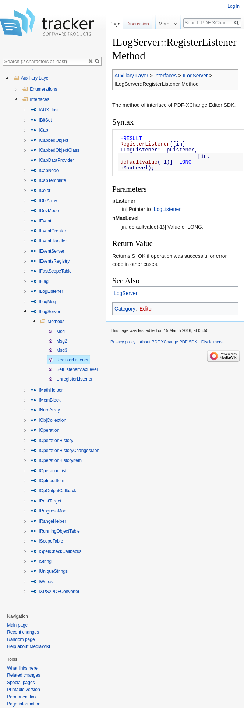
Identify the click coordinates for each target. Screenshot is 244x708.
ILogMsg (43, 301)
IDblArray (44, 200)
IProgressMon (48, 511)
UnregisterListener (70, 379)
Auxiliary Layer (131, 75)
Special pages (21, 682)
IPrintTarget (46, 501)
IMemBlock (46, 400)
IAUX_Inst (45, 109)
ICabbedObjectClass (55, 150)
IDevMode (45, 210)
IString (41, 561)
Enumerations (39, 89)
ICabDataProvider (52, 160)
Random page (21, 639)
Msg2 (58, 341)
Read (147, 38)
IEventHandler (49, 240)
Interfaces (165, 75)
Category (124, 309)
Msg (57, 331)
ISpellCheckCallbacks (56, 551)
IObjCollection (48, 420)
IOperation (45, 430)
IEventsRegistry (50, 261)
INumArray (45, 410)
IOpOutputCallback (53, 490)
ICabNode (45, 170)
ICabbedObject (49, 140)
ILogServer (195, 75)
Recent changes (23, 632)
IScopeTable (47, 541)
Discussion (137, 24)
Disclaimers (212, 342)
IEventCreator (48, 231)
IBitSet (41, 120)
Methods (52, 321)
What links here (22, 668)
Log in (233, 6)
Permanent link (21, 697)
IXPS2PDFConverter (55, 591)
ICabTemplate (48, 180)
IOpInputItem (47, 480)
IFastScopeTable (51, 271)
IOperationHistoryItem (56, 460)
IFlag (40, 281)
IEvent (41, 221)
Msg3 (58, 350)
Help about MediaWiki (28, 646)
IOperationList (48, 470)
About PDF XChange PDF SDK (168, 342)
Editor (146, 309)
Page (114, 24)
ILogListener (166, 209)
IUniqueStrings (49, 571)
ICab (39, 130)
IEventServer (47, 251)
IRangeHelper (48, 521)
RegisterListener (69, 359)
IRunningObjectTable (55, 531)
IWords (42, 581)
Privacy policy (122, 342)
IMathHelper (47, 390)
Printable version (23, 689)
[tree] (53, 337)
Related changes (23, 675)
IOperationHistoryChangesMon (65, 450)
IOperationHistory (52, 440)
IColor (40, 190)
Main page (17, 625)
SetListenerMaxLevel (73, 369)
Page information (23, 704)
